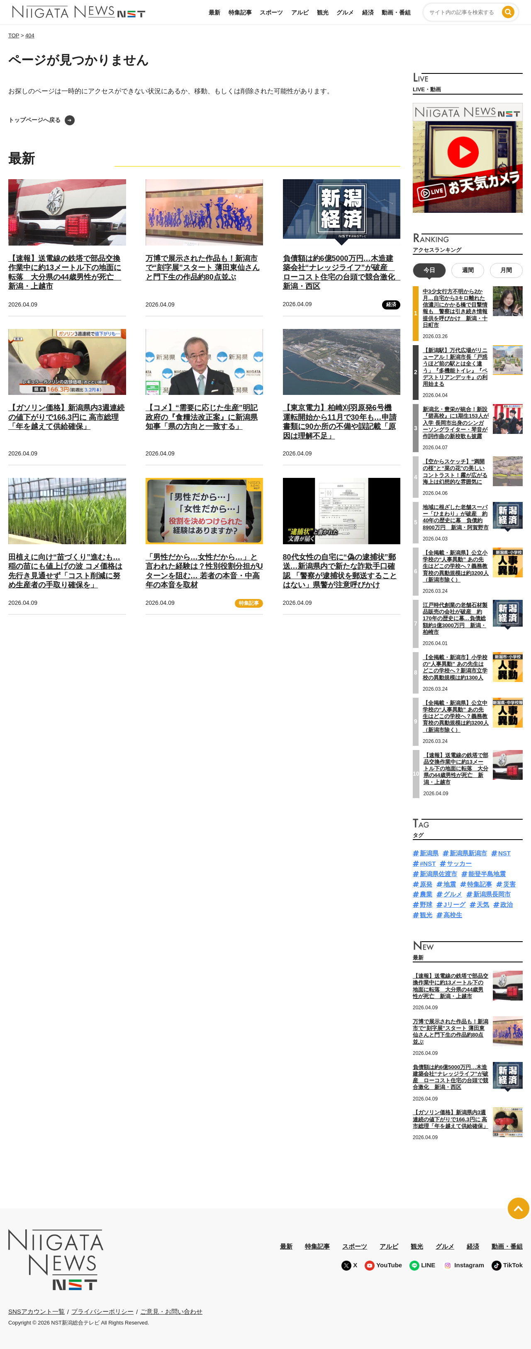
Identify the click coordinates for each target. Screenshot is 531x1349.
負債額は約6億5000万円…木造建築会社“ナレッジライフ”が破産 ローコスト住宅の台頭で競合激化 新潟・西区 (450, 1077)
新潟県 (429, 853)
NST (504, 853)
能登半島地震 (487, 873)
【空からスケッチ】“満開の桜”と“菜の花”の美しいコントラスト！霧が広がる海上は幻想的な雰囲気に (455, 471)
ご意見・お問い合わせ (171, 1311)
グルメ (345, 12)
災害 (509, 884)
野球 (426, 904)
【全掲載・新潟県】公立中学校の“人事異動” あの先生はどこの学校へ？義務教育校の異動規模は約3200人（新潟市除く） (456, 716)
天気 (483, 904)
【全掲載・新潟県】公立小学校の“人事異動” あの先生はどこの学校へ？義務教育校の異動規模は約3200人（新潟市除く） (456, 566)
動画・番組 (396, 12)
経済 (368, 12)
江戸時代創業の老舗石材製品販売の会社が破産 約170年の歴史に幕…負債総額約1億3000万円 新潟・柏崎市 (455, 618)
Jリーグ (454, 904)
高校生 (452, 914)
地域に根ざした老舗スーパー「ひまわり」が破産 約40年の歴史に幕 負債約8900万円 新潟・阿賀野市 (456, 517)
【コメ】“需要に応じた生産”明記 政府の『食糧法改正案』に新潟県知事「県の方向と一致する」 (202, 417)
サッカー (459, 863)
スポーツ (271, 12)
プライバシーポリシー (102, 1311)
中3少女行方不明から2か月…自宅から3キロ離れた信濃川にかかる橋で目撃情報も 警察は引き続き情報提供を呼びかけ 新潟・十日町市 (455, 308)
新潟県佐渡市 (438, 873)
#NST (428, 863)
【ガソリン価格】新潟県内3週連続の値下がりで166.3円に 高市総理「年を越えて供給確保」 (66, 417)
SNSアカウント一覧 (36, 1311)
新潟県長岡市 (492, 894)
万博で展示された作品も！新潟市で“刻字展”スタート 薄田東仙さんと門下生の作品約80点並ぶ (203, 267)
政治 (506, 904)
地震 (449, 884)
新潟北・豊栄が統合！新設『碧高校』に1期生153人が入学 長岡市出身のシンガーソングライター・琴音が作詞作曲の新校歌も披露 (456, 422)
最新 (214, 12)
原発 (426, 884)
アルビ (300, 12)
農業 (426, 894)
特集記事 (240, 12)
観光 (323, 12)
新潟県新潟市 (468, 853)
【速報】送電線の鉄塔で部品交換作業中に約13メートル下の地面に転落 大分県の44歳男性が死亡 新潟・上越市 (456, 768)
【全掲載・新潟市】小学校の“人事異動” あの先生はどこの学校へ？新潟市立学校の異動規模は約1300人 (455, 667)
